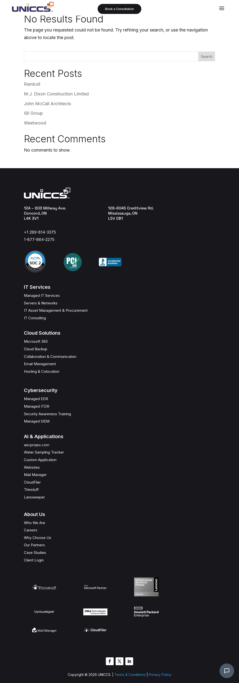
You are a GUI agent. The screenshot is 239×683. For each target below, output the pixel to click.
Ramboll (32, 84)
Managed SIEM (37, 421)
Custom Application (40, 459)
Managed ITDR (36, 406)
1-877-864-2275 (39, 239)
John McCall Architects (47, 103)
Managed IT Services (42, 295)
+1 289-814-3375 (40, 232)
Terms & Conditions (129, 660)
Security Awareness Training (47, 414)
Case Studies (35, 552)
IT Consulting (35, 318)
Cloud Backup (35, 349)
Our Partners (34, 545)
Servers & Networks (41, 303)
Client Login (34, 560)
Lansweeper (34, 497)
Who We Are (34, 522)
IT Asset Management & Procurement (56, 310)
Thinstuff (31, 489)
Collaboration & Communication (50, 356)
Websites (32, 467)
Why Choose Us (37, 537)
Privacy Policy (160, 660)
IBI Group (33, 113)
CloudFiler (32, 482)
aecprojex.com (36, 445)
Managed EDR (36, 398)
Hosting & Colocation (41, 371)
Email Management (40, 364)
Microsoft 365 (36, 341)
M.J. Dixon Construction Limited (56, 93)
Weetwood (35, 122)
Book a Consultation (119, 9)
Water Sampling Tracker (44, 452)
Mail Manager (35, 474)
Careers (30, 530)
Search (206, 56)
